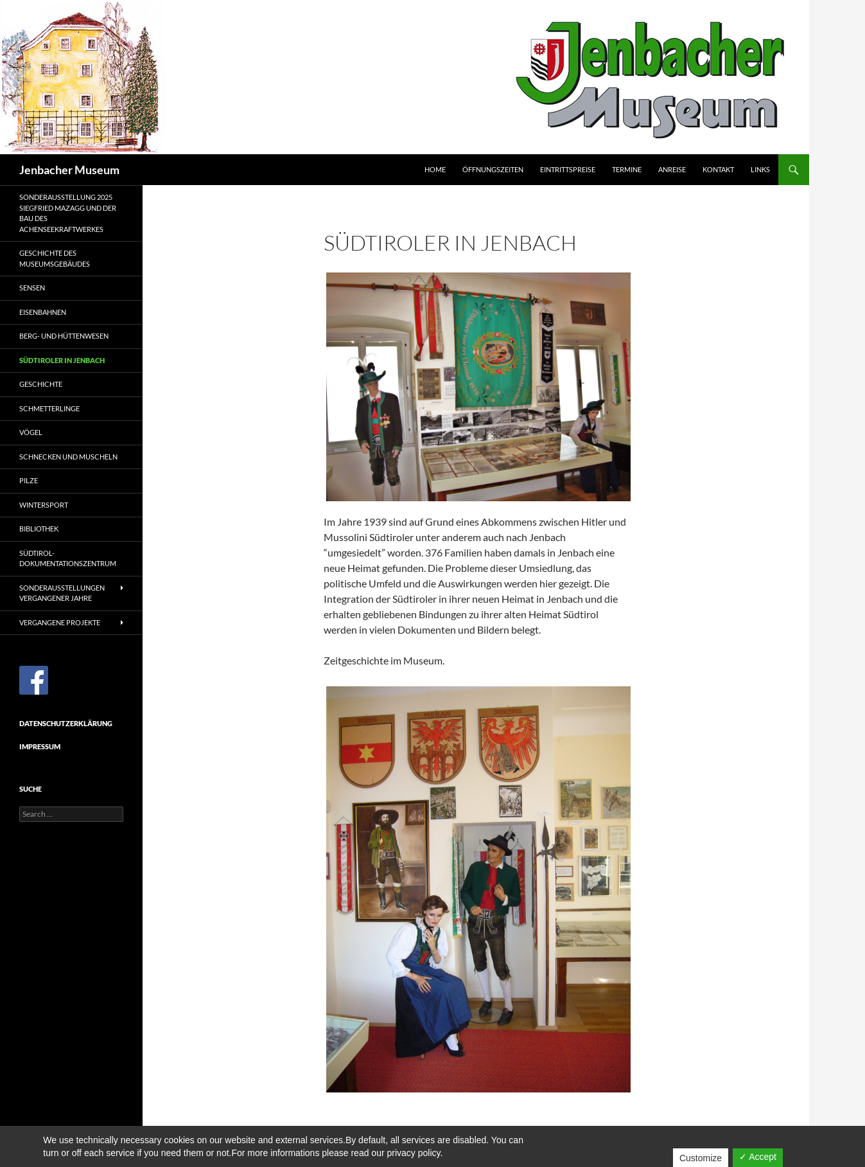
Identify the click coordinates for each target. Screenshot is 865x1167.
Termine (627, 169)
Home (435, 169)
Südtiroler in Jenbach (62, 360)
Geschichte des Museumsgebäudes (54, 258)
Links (760, 169)
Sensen (32, 287)
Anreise (672, 169)
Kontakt (718, 169)
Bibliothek (38, 528)
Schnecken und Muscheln (68, 456)
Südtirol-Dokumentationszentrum (67, 558)
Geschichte (40, 384)
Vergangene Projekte (59, 622)
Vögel (30, 432)
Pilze (28, 480)
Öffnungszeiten (492, 169)
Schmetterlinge (49, 408)
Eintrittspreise (567, 169)
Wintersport (43, 505)
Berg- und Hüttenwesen (64, 336)
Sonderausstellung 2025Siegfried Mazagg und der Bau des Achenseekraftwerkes (67, 213)
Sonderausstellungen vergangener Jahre (62, 593)
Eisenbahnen (42, 312)
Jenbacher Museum (69, 170)
